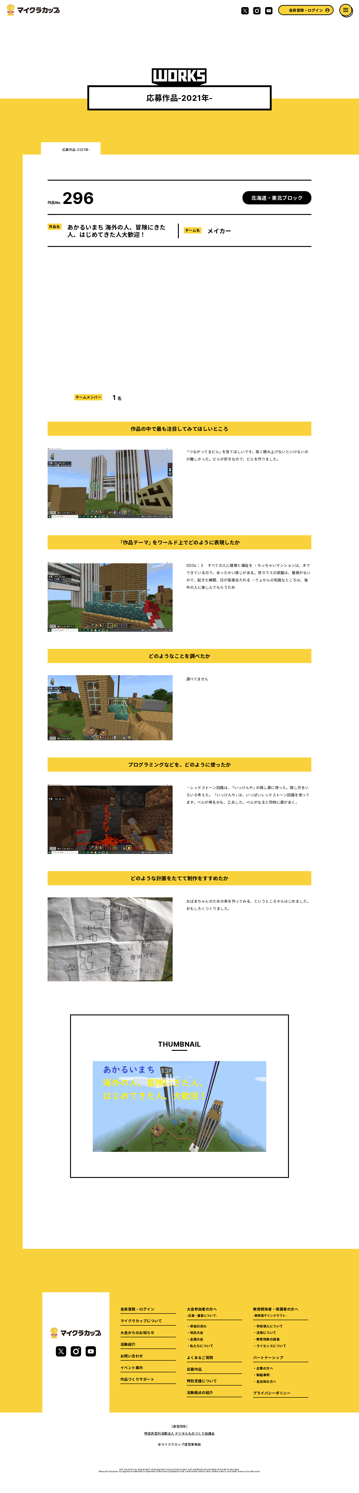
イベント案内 (131, 1367)
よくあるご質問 (200, 1357)
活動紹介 (128, 1344)
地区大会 (196, 1332)
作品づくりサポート (137, 1379)
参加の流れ (198, 1326)
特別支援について (202, 1380)
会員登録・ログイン (306, 10)
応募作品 (194, 1369)
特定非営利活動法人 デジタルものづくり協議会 (179, 1433)
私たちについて (201, 1345)
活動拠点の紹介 (200, 1392)
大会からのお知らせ (137, 1332)
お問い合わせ (131, 1356)
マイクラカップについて (141, 1320)
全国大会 (196, 1339)
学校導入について (269, 1326)
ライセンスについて (271, 1345)
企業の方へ (264, 1368)
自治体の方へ (266, 1381)
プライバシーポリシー (272, 1393)
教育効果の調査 (268, 1339)
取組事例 (263, 1375)
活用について (266, 1332)
